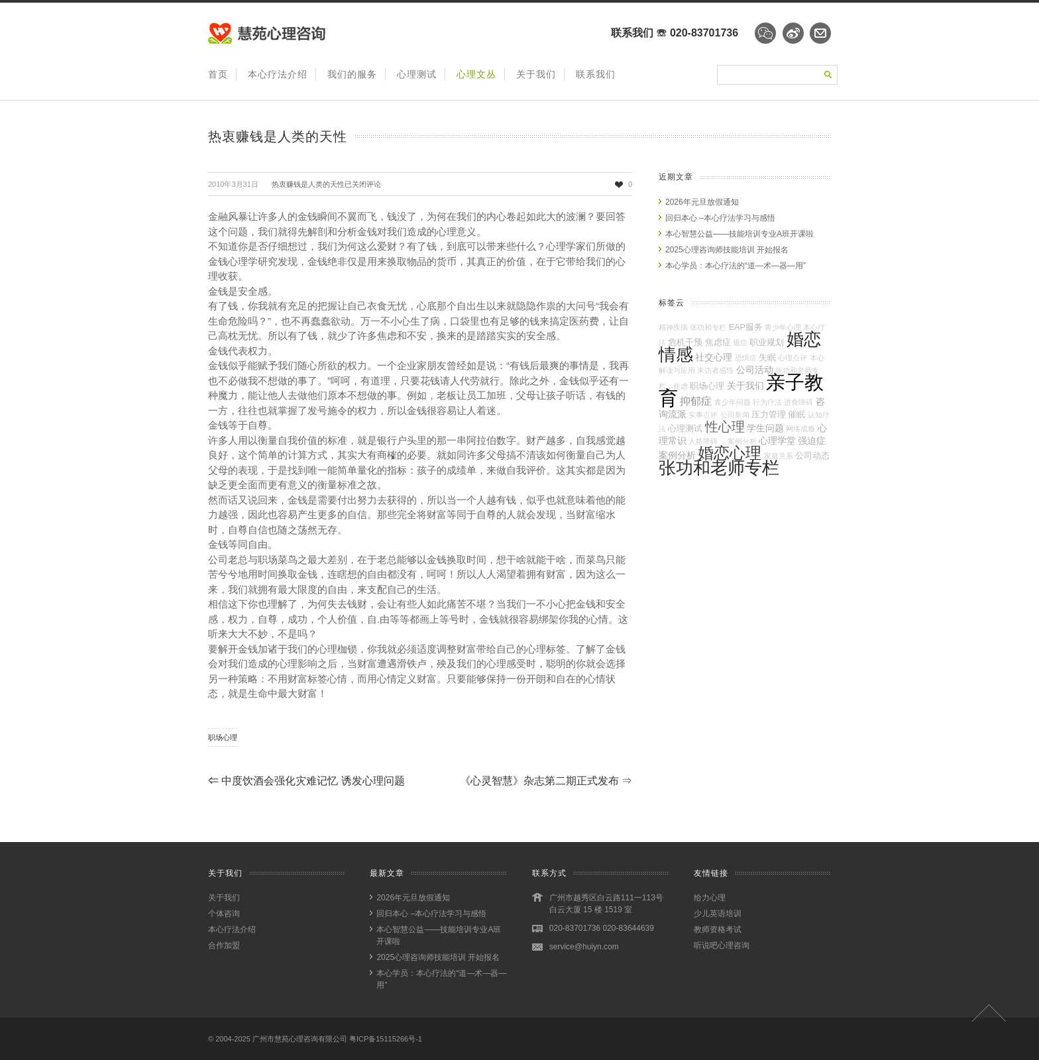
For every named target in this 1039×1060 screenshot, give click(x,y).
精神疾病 (673, 327)
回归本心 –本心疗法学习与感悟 (720, 218)
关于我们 (536, 74)
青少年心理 (783, 327)
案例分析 (677, 455)
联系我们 (596, 74)
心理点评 (792, 358)
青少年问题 (732, 402)
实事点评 (703, 415)
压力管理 (768, 414)
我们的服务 (352, 74)
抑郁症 (696, 401)
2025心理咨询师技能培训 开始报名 (727, 249)
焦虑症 (718, 342)
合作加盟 (224, 945)
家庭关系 (778, 456)
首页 (218, 74)
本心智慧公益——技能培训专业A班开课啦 (739, 233)
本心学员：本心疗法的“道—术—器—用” (735, 265)
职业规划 (766, 342)
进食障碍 (798, 402)
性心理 (725, 426)
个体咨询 (224, 913)
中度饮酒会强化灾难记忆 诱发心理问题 (306, 780)
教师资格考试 (717, 929)
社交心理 (713, 357)
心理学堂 (777, 440)
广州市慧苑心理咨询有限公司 (299, 1039)
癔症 (740, 342)
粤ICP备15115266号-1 (385, 1039)
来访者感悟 (715, 370)
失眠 (767, 357)
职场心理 (222, 737)
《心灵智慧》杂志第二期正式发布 (546, 780)
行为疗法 (767, 402)
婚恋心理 (729, 453)
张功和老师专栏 (719, 467)
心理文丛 (476, 74)
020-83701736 (704, 32)
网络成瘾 (800, 429)
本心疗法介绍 (277, 74)
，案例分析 (738, 441)
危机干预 (685, 342)
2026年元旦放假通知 (702, 202)
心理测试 (417, 74)
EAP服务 (746, 327)
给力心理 (710, 897)
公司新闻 (734, 415)
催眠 (796, 414)
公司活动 (754, 369)
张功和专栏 (708, 327)
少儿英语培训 (717, 913)
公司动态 (812, 455)
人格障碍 (703, 441)
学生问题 (765, 428)
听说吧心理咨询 (721, 945)
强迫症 (812, 440)
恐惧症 (746, 358)
